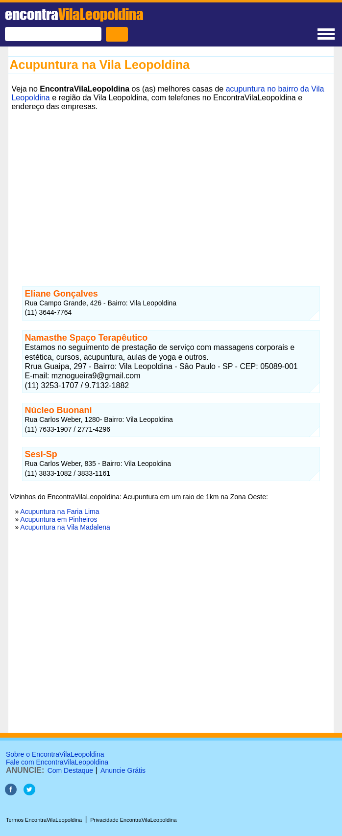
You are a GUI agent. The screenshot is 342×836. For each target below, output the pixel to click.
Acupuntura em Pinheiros (58, 519)
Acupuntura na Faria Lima (59, 511)
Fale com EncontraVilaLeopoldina (57, 762)
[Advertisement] (170, 182)
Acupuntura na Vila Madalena (65, 527)
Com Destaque (70, 770)
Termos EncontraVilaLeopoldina (44, 820)
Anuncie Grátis (123, 770)
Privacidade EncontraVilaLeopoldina (133, 820)
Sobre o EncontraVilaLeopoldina (55, 754)
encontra (74, 14)
